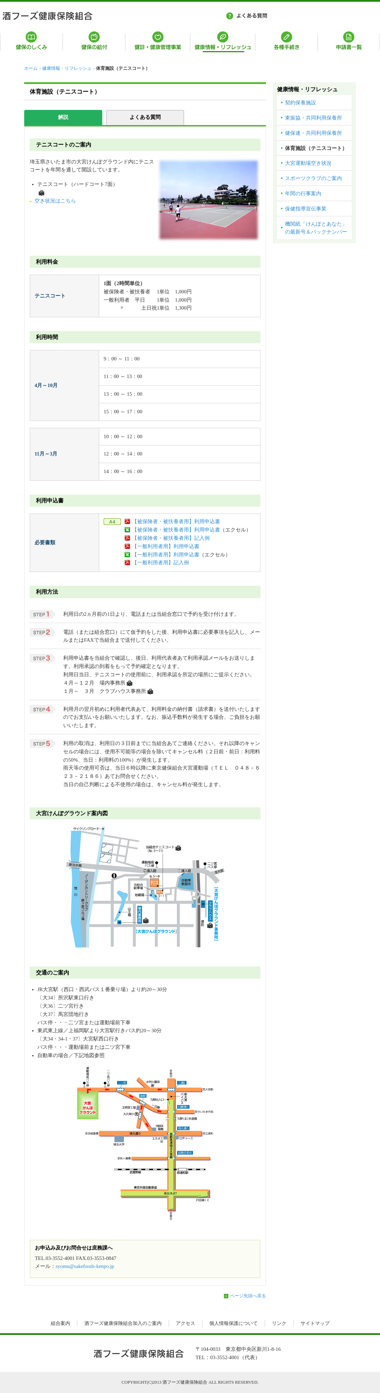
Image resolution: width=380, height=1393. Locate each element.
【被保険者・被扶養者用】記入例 (171, 538)
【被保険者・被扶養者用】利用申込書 (176, 521)
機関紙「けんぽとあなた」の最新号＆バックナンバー (316, 228)
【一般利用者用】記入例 (160, 562)
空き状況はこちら (55, 201)
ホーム (31, 68)
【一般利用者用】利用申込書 (165, 546)
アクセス (185, 1323)
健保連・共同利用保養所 (313, 133)
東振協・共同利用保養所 (313, 118)
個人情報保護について (233, 1323)
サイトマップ (315, 1323)
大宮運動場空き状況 (308, 163)
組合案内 (60, 1323)
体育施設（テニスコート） (316, 148)
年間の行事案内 (303, 193)
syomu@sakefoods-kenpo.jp (85, 1266)
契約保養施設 (300, 102)
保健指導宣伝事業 (305, 208)
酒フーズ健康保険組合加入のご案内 (123, 1323)
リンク (279, 1323)
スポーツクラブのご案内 (313, 178)
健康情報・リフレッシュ (67, 68)
